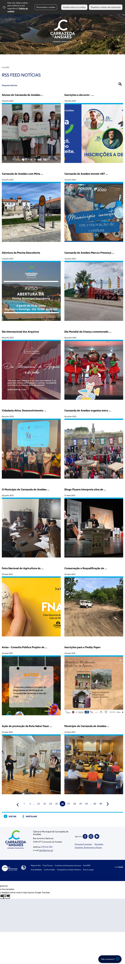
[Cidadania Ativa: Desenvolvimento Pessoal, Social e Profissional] (31, 442)
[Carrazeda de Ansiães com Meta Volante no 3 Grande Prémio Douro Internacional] (31, 206)
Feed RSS (5, 67)
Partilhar (31, 816)
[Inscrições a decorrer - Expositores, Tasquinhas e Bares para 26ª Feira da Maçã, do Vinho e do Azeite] (93, 127)
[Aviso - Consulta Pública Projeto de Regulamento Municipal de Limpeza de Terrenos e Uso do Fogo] (31, 679)
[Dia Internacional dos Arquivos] (31, 364)
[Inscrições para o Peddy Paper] (93, 679)
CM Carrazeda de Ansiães (62, 31)
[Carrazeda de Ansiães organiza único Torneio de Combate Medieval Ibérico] (93, 442)
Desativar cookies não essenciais (106, 7)
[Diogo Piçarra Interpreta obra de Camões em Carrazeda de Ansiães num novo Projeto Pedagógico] (93, 521)
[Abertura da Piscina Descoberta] (31, 285)
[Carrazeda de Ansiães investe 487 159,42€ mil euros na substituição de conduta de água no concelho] (93, 206)
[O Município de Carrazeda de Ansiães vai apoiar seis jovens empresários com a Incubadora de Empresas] (31, 521)
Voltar (12, 816)
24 (50, 803)
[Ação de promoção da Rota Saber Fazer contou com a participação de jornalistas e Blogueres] (31, 758)
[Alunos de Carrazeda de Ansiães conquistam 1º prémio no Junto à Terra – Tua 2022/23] (31, 127)
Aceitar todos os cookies (74, 7)
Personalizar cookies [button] (45, 7)
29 (80, 803)
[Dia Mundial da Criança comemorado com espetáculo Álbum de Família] (93, 364)
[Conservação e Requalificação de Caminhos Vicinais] (93, 600)
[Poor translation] (7, 896)
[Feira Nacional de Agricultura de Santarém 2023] (31, 600)
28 (74, 803)
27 (68, 803)
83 (95, 803)
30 (86, 803)
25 (56, 803)
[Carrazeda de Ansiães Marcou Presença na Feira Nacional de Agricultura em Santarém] (93, 285)
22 (38, 803)
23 (44, 803)
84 (101, 803)
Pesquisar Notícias (9, 85)
